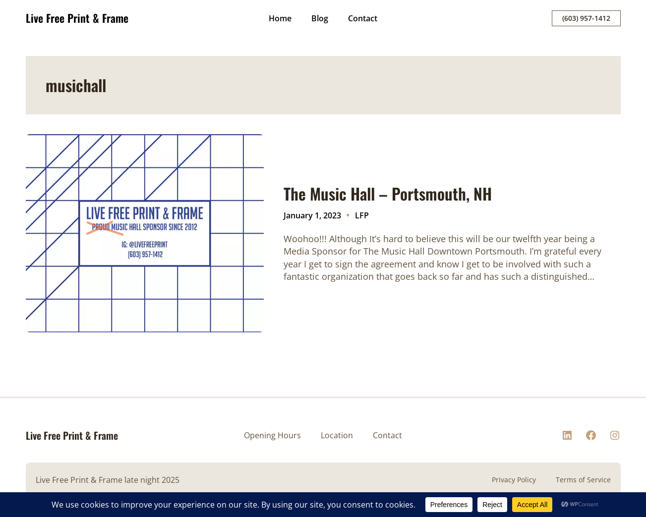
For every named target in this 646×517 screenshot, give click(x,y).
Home (280, 18)
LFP (362, 215)
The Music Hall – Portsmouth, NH (388, 193)
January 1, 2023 (312, 215)
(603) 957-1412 (586, 18)
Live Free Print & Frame (77, 18)
